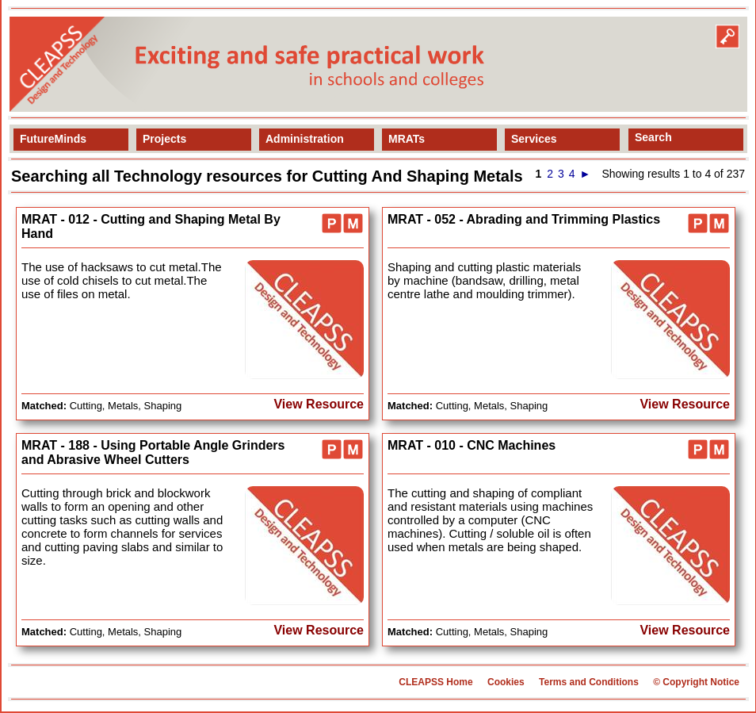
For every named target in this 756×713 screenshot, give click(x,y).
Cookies (506, 682)
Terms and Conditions (589, 682)
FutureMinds (53, 138)
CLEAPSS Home (435, 682)
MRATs (406, 138)
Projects (164, 138)
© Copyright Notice (696, 682)
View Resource (318, 404)
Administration (304, 138)
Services (534, 138)
